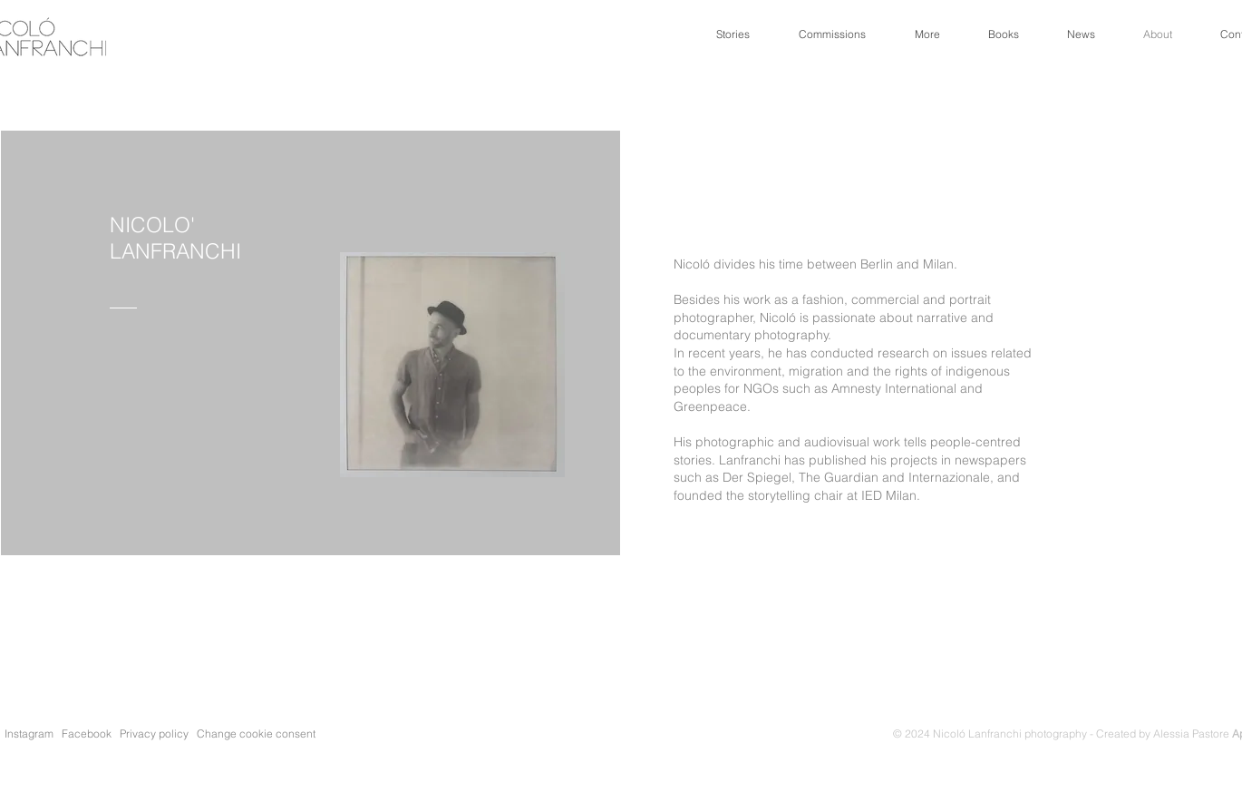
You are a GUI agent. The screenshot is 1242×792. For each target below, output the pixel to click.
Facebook (87, 733)
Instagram (29, 733)
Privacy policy (157, 733)
